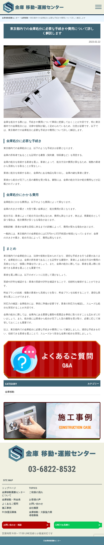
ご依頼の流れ (36, 492)
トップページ (9, 488)
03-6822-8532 (52, 469)
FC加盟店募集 (9, 512)
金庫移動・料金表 (11, 499)
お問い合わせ (36, 503)
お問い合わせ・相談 (12, 525)
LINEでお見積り (62, 525)
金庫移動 (9, 392)
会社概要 (33, 508)
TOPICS (33, 488)
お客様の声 (35, 499)
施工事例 (6, 508)
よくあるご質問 (10, 503)
